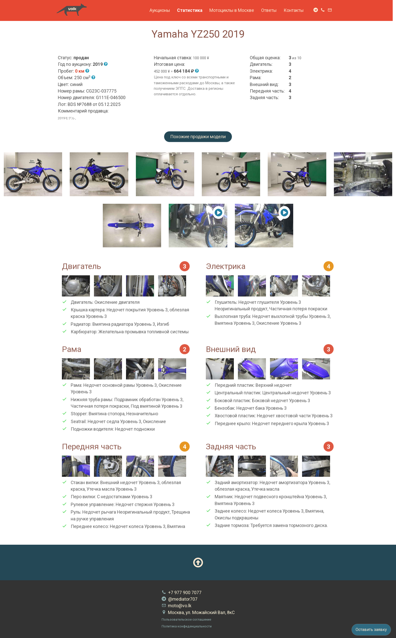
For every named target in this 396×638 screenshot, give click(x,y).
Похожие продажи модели (198, 136)
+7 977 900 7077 (182, 592)
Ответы (270, 10)
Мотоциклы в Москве (233, 10)
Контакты (295, 10)
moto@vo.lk (176, 605)
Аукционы (161, 10)
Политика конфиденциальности (187, 626)
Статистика (191, 10)
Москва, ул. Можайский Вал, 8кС (198, 612)
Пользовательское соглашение (186, 619)
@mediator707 (179, 599)
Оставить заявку (371, 629)
